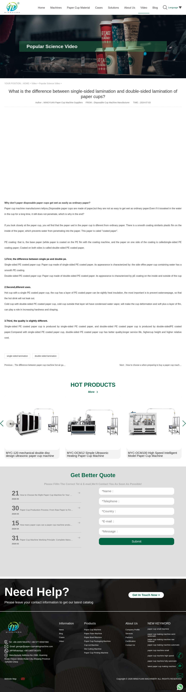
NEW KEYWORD (159, 623)
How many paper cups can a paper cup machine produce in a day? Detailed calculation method (46, 525)
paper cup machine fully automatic (162, 661)
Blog (61, 633)
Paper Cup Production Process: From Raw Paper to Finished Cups (46, 510)
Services (129, 633)
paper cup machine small (158, 650)
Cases (62, 637)
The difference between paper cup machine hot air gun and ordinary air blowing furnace (54, 365)
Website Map (10, 679)
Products (90, 623)
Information (66, 623)
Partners (129, 637)
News (61, 630)
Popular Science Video (49, 83)
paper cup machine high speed (161, 656)
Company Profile (132, 630)
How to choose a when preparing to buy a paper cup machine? (154, 365)
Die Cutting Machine (92, 649)
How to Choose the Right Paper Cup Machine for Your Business (46, 495)
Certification (130, 641)
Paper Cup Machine (92, 630)
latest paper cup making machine (162, 667)
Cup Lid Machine (91, 645)
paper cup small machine (158, 629)
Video (34, 83)
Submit (136, 541)
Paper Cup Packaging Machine (97, 641)
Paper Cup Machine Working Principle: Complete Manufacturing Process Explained (46, 540)
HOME (26, 83)
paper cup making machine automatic (164, 645)
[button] (2, 423)
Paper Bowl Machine (93, 637)
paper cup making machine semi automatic (161, 635)
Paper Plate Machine (93, 633)
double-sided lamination (46, 356)
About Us (131, 623)
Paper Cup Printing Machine (96, 653)
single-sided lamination (17, 356)
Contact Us (130, 645)
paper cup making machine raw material (161, 641)
